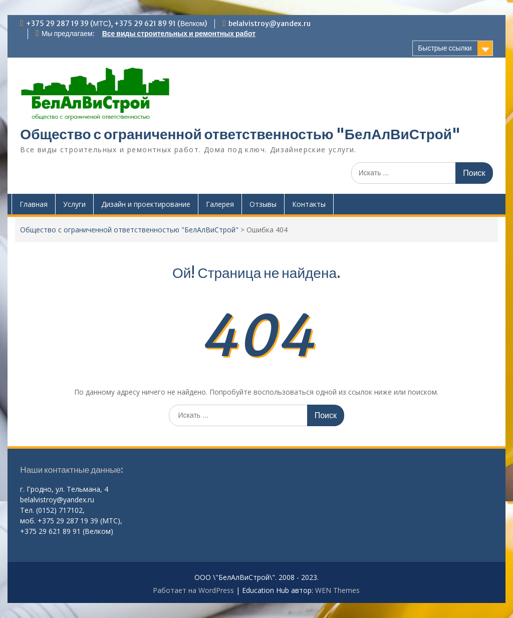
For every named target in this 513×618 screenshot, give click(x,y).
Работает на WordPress (193, 590)
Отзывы (263, 204)
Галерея (220, 204)
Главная (34, 204)
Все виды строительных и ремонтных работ (178, 33)
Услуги (74, 204)
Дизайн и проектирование (145, 204)
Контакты (309, 204)
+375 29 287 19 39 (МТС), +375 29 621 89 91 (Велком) (116, 23)
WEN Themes (337, 590)
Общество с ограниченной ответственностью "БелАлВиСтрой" (240, 134)
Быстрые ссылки (444, 48)
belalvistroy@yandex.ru (269, 23)
